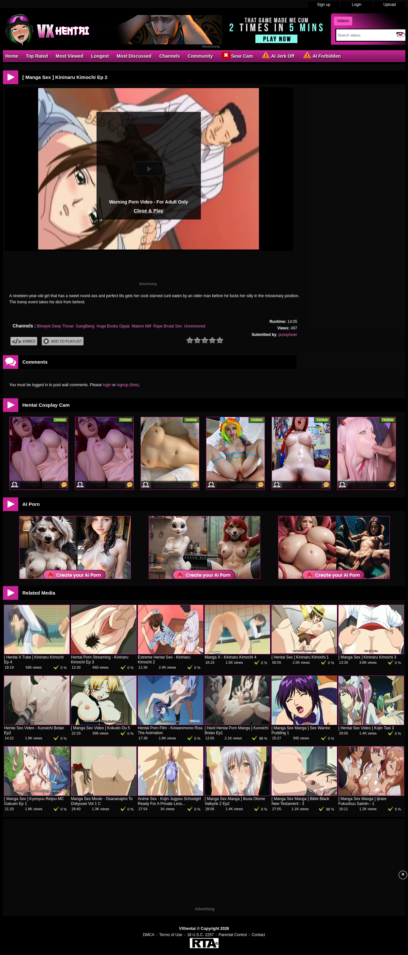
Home (12, 56)
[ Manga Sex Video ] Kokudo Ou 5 (100, 728)
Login (356, 4)
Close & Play (148, 210)
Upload (389, 4)
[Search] (364, 35)
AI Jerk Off (277, 56)
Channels (169, 56)
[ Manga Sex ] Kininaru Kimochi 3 (367, 657)
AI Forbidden (321, 56)
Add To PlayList (62, 341)
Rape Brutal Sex (167, 326)
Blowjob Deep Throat (55, 326)
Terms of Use (170, 934)
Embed (24, 341)
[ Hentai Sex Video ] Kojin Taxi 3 (366, 728)
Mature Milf (141, 326)
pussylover (288, 334)
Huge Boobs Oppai (113, 326)
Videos (343, 21)
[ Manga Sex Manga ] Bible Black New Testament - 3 (300, 801)
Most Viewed (69, 56)
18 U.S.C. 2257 (200, 934)
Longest (100, 56)
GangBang (85, 326)
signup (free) (128, 385)
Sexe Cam (236, 56)
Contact (258, 934)
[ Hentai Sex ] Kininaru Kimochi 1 (300, 657)
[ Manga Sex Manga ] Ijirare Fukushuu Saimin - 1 (362, 801)
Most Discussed (134, 56)
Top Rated (37, 56)
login (107, 385)
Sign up (323, 4)
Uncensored (194, 326)
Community (200, 56)
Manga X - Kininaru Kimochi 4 (231, 657)
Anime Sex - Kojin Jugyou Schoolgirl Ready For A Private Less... (169, 801)
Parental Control (233, 934)
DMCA (148, 934)
